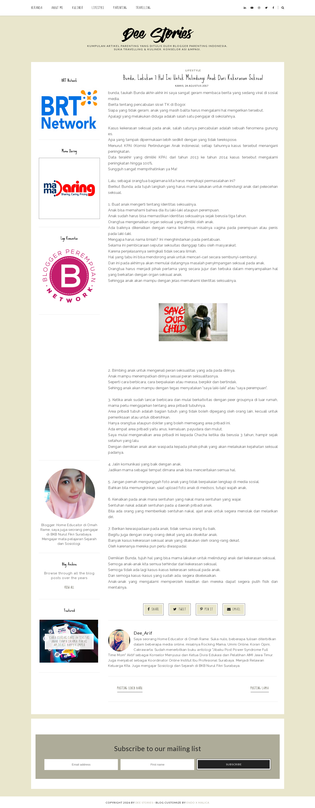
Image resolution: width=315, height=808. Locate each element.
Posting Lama (258, 687)
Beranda (36, 8)
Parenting (120, 8)
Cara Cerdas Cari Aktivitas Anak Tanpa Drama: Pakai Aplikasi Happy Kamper (69, 642)
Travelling (143, 8)
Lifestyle (98, 8)
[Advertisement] (69, 386)
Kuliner (77, 8)
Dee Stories (144, 802)
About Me (57, 8)
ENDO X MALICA (197, 802)
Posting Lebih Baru (131, 687)
